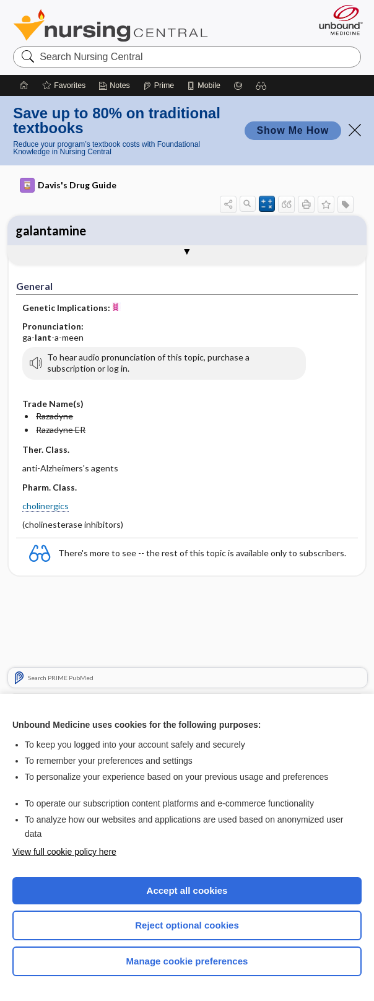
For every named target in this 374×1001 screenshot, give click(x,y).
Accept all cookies (187, 890)
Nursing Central (110, 25)
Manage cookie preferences (187, 961)
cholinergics (45, 506)
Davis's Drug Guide (68, 185)
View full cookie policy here (64, 852)
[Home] (24, 85)
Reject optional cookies (187, 925)
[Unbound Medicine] (337, 20)
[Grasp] (238, 85)
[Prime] (158, 85)
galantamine (50, 230)
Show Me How (293, 130)
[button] (261, 85)
